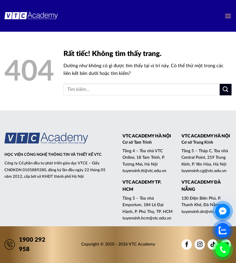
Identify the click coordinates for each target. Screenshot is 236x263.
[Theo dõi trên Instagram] (199, 244)
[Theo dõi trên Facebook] (186, 244)
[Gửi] (226, 89)
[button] (228, 16)
